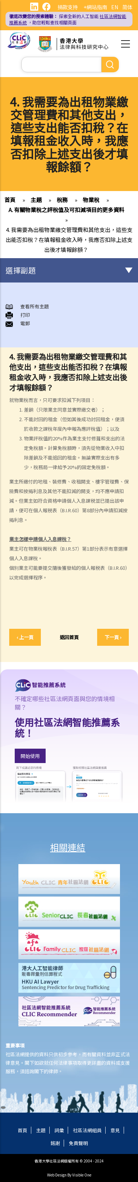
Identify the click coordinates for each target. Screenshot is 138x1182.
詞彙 (59, 1130)
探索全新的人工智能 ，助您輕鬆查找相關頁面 (67, 19)
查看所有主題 (34, 306)
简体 (127, 7)
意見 (115, 1130)
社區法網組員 (87, 1130)
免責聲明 (78, 1143)
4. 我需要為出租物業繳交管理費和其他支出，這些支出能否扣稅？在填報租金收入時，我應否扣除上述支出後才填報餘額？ (69, 239)
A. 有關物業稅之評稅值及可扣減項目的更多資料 (66, 210)
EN (114, 7)
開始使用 (30, 755)
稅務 (62, 200)
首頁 (9, 200)
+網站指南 (95, 7)
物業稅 (91, 200)
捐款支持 (67, 7)
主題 (36, 200)
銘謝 (55, 1143)
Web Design (57, 1175)
